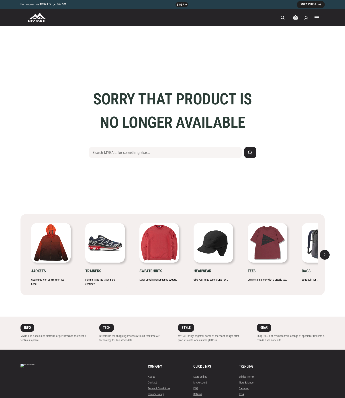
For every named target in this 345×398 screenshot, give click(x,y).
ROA (241, 394)
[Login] (306, 17)
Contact (152, 382)
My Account (200, 382)
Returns (198, 394)
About (151, 376)
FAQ (196, 388)
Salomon (244, 388)
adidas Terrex (246, 376)
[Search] (250, 152)
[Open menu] (316, 17)
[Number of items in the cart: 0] (295, 17)
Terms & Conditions (159, 388)
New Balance (246, 382)
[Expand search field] (282, 18)
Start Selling (200, 376)
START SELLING (308, 4)
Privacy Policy (156, 394)
